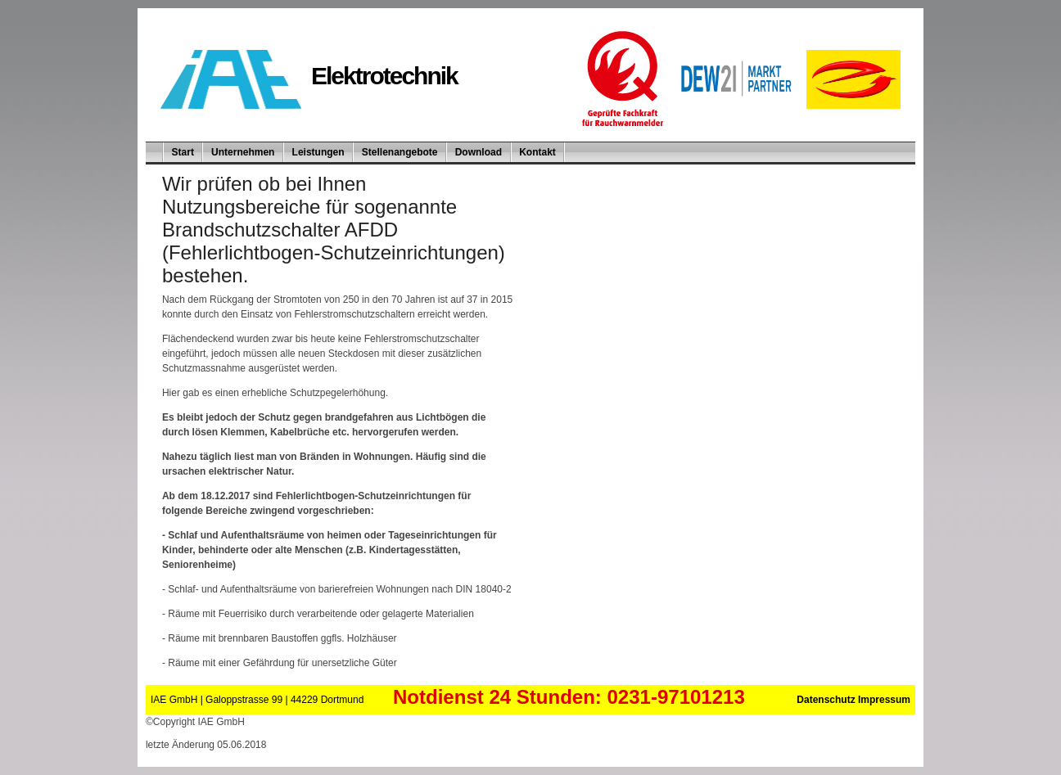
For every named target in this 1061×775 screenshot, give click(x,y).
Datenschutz (827, 699)
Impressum (884, 699)
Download (478, 152)
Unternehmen (242, 152)
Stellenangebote (400, 152)
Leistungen (318, 152)
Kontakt (537, 152)
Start (183, 152)
